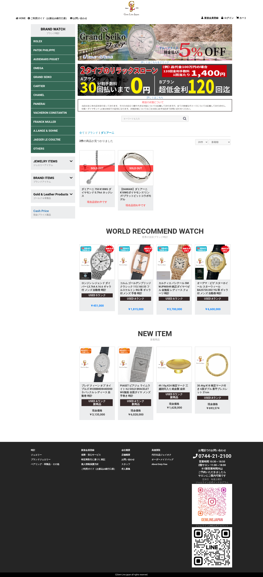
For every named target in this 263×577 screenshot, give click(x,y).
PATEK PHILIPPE (44, 50)
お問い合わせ (78, 18)
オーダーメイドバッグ (162, 459)
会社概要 (125, 450)
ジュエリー (36, 455)
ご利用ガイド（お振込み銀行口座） (48, 18)
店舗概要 (125, 455)
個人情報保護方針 (90, 464)
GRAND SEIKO (42, 77)
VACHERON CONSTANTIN (50, 112)
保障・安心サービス (91, 455)
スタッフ (125, 464)
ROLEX (37, 41)
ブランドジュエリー (40, 459)
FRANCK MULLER (44, 121)
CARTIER (39, 86)
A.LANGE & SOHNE (45, 130)
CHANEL (38, 95)
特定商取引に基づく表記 (93, 459)
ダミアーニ (107, 132)
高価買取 (156, 450)
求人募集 (125, 469)
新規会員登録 (87, 450)
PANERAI (39, 104)
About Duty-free (159, 464)
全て (82, 132)
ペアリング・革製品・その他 (45, 464)
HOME (21, 18)
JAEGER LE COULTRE (47, 139)
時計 (33, 450)
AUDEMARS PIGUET (46, 59)
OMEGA (38, 68)
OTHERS (38, 148)
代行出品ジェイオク (161, 455)
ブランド (92, 132)
